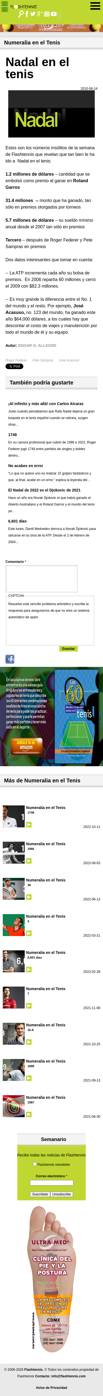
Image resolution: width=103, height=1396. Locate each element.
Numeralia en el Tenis (45, 807)
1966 (30, 848)
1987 (30, 1102)
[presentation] (50, 631)
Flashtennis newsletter (53, 1165)
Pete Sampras (42, 360)
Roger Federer (16, 360)
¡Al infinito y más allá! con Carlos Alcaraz (45, 403)
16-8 (30, 1030)
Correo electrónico (51, 1176)
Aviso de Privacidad (51, 1388)
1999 (30, 1066)
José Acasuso (69, 360)
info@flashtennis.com (68, 1376)
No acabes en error (25, 466)
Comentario (15, 562)
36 (29, 885)
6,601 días (17, 521)
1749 (12, 434)
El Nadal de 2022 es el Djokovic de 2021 (44, 490)
